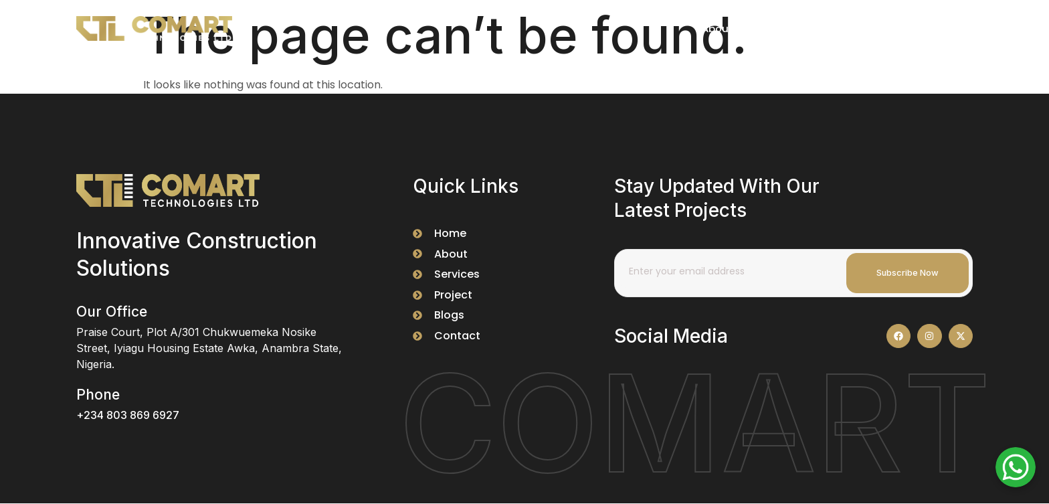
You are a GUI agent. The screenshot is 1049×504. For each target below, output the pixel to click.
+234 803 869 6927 (127, 415)
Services (825, 28)
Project (764, 28)
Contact (940, 28)
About (708, 28)
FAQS (882, 28)
